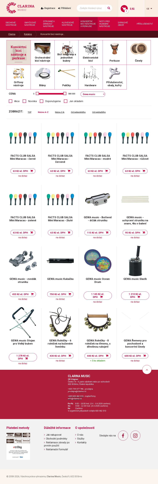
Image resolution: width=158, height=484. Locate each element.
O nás (80, 434)
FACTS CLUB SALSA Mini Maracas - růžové (135, 157)
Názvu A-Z (43, 112)
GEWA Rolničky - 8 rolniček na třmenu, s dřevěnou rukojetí (97, 343)
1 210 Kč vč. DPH (135, 295)
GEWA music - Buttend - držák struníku (98, 219)
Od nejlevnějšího (78, 112)
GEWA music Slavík (135, 278)
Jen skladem (76, 101)
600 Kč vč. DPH (133, 355)
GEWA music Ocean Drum (98, 280)
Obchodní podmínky (56, 438)
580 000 (71, 94)
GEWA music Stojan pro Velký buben (23, 342)
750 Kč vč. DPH (58, 294)
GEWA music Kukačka (60, 278)
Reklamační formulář (57, 449)
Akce (17, 101)
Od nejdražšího (99, 112)
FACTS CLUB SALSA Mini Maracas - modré (97, 157)
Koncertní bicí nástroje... (53, 34)
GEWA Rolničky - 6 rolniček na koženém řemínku (60, 343)
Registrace (49, 8)
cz (148, 8)
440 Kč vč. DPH (95, 355)
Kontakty (82, 442)
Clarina (11, 34)
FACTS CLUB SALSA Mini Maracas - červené (60, 158)
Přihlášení (66, 8)
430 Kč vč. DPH (58, 355)
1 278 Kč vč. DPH (22, 357)
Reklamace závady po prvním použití (57, 444)
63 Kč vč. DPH (20, 171)
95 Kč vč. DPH (132, 232)
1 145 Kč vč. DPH (97, 295)
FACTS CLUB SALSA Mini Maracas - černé (23, 157)
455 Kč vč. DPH (20, 294)
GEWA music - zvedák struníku (23, 280)
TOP (29, 112)
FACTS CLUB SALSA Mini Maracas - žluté (60, 219)
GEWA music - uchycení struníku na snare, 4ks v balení (135, 220)
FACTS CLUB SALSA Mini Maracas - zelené (22, 219)
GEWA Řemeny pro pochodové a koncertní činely (135, 343)
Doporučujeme (53, 101)
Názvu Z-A (59, 112)
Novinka (32, 101)
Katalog (28, 34)
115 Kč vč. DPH (95, 232)
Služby (80, 438)
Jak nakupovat (53, 434)
